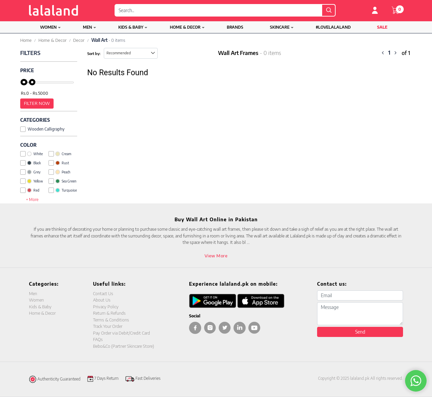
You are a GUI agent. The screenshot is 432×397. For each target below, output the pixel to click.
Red (29, 190)
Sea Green (62, 181)
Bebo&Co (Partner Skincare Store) (123, 346)
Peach (59, 172)
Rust (59, 163)
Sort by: (93, 53)
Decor (79, 40)
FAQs (98, 339)
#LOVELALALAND (333, 27)
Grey (30, 172)
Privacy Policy (106, 306)
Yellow (31, 181)
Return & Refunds (109, 313)
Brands (235, 27)
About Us (102, 300)
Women (48, 27)
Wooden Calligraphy (42, 129)
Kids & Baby (130, 27)
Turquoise (63, 190)
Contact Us (103, 293)
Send (360, 332)
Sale (382, 27)
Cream (60, 154)
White (31, 154)
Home (26, 40)
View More (216, 255)
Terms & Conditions (111, 319)
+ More (32, 199)
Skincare (279, 27)
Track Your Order (107, 326)
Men (87, 27)
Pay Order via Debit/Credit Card (121, 333)
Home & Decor (185, 27)
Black (30, 163)
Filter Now (37, 103)
